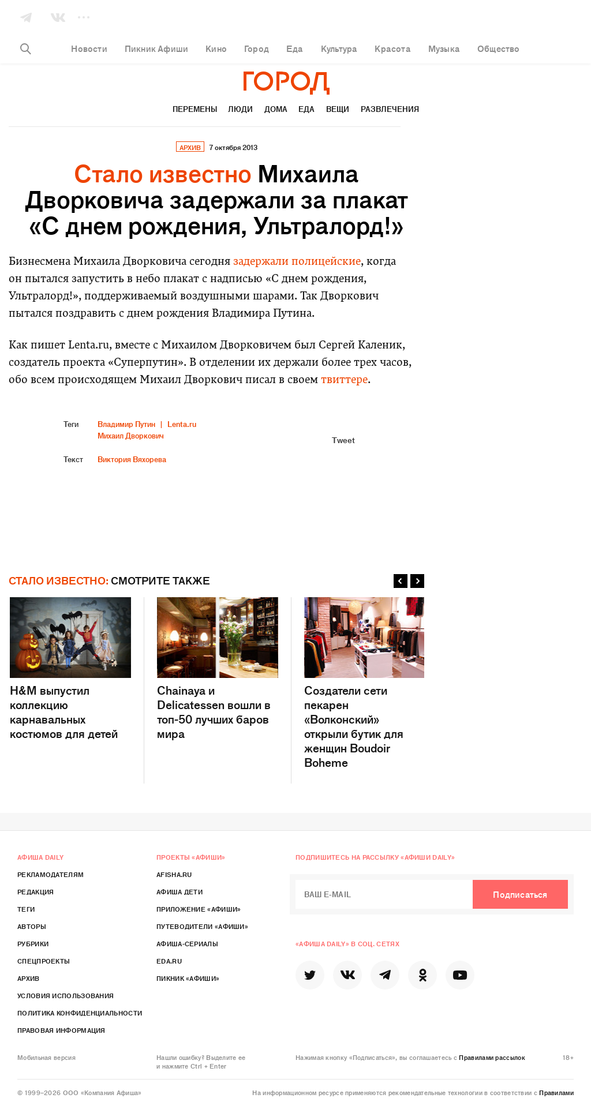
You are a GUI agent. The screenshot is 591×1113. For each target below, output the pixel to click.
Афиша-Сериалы (187, 943)
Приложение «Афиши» (198, 909)
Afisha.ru (174, 874)
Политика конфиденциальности (79, 1013)
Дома (275, 109)
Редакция (35, 891)
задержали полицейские (297, 262)
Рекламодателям (50, 874)
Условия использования (65, 995)
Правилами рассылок (492, 1057)
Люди (240, 109)
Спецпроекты (43, 961)
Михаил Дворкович (131, 435)
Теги (26, 909)
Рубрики (32, 943)
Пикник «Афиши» (187, 978)
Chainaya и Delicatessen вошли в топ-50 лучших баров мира (217, 668)
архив (190, 147)
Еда (306, 109)
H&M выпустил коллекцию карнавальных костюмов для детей (70, 668)
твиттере (344, 380)
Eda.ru (169, 961)
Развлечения (390, 109)
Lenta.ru (181, 424)
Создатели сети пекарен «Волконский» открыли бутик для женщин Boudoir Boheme (364, 683)
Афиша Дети (179, 891)
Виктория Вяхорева (132, 459)
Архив (28, 978)
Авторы (31, 926)
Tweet (343, 439)
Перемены (195, 109)
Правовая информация (61, 1030)
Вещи (337, 109)
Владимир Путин (126, 424)
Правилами (556, 1092)
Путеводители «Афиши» (202, 926)
